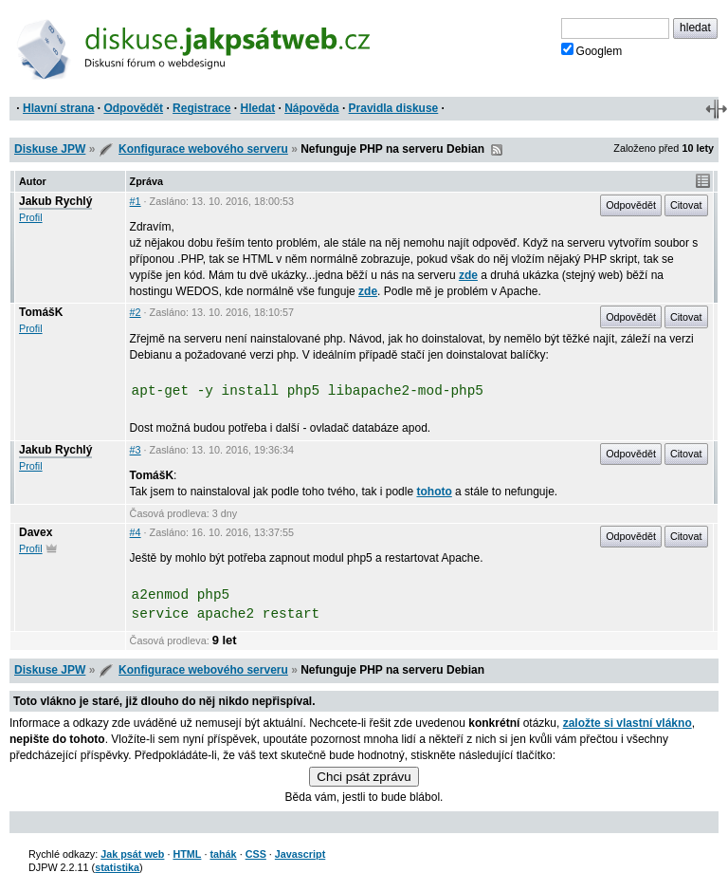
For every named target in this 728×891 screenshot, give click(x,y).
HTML (187, 854)
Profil (31, 217)
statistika (117, 867)
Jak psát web (132, 854)
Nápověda (311, 108)
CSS (256, 854)
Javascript (300, 854)
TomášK (41, 312)
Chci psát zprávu (363, 777)
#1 (135, 201)
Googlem (592, 50)
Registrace (201, 108)
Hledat (257, 108)
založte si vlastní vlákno (627, 723)
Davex (35, 532)
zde (468, 275)
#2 (135, 312)
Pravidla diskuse (394, 108)
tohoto (433, 491)
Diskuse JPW (49, 149)
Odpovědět (133, 108)
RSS (496, 150)
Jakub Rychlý (55, 201)
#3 (135, 449)
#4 (135, 532)
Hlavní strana (58, 108)
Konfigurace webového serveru (203, 149)
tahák (222, 854)
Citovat (686, 205)
